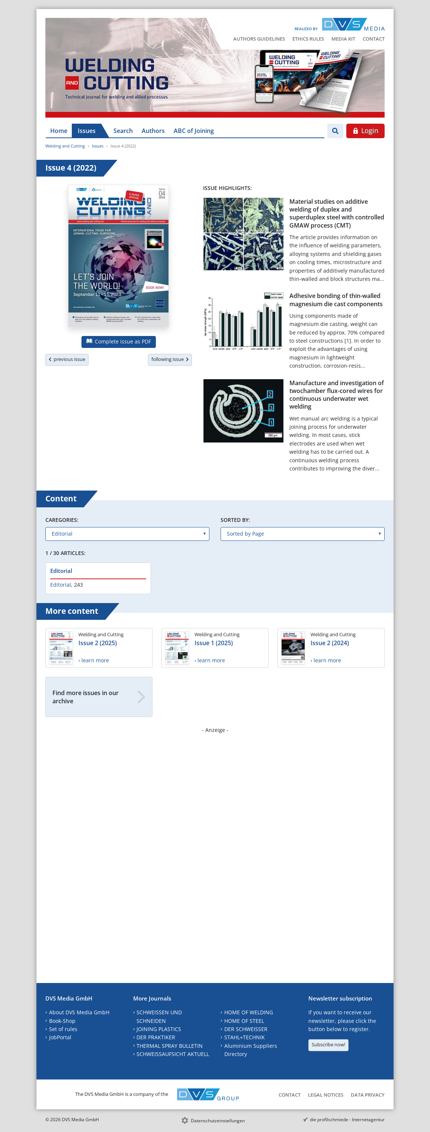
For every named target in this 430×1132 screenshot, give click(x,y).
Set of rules (63, 1029)
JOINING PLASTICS (159, 1029)
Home (58, 131)
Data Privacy (368, 1094)
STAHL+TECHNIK (244, 1037)
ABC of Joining (194, 131)
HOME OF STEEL (244, 1020)
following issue (170, 359)
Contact (374, 38)
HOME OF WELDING (248, 1012)
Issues (87, 131)
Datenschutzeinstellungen (218, 1120)
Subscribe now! (328, 1044)
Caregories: (61, 519)
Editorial (61, 570)
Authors (153, 131)
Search (123, 131)
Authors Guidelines (259, 38)
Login (365, 130)
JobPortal (60, 1037)
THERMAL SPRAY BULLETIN (170, 1045)
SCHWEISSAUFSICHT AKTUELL (173, 1054)
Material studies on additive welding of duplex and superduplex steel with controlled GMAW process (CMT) (336, 213)
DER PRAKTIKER (156, 1037)
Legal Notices (325, 1094)
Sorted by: (235, 519)
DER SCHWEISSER (245, 1029)
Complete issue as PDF (118, 341)
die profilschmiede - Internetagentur (347, 1119)
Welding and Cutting (65, 146)
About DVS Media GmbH (79, 1012)
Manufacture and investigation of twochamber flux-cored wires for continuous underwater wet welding (336, 395)
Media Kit (343, 38)
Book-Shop (62, 1020)
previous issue (67, 359)
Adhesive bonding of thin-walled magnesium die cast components (336, 300)
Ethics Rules (308, 38)
